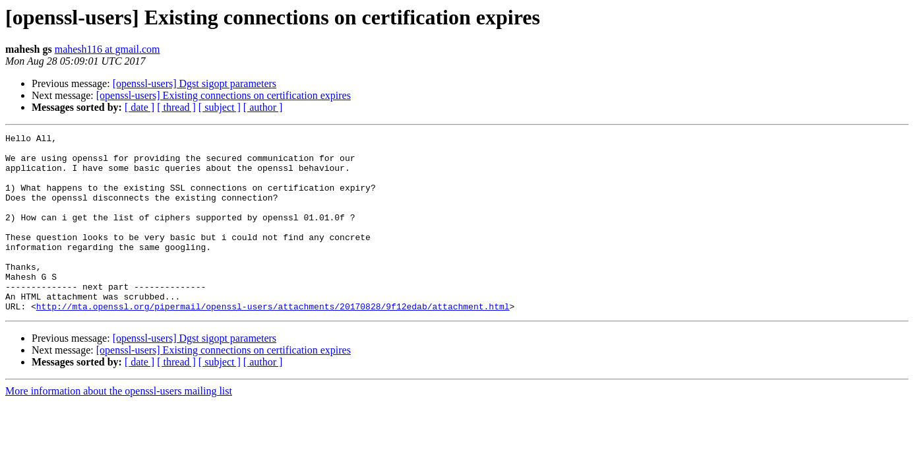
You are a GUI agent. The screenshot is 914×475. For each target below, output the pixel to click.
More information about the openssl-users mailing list (118, 426)
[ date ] (139, 107)
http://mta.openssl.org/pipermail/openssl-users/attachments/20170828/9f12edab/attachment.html (273, 342)
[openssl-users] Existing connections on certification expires (223, 95)
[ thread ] (176, 107)
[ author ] (263, 107)
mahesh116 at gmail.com (107, 49)
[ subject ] (219, 107)
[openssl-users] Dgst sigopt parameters (194, 83)
